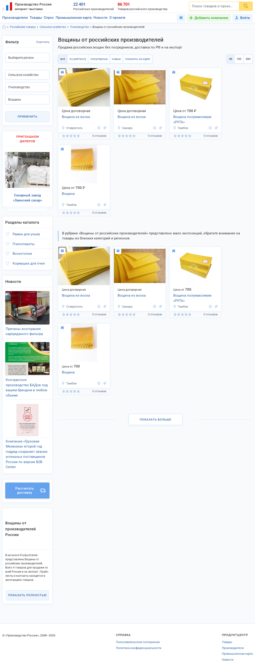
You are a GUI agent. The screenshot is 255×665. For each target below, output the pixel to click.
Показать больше (155, 419)
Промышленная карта (74, 18)
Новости (100, 18)
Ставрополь (72, 128)
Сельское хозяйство (53, 27)
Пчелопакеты (24, 242)
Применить (27, 116)
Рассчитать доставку (30, 484)
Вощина (68, 194)
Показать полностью (27, 589)
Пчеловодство (79, 27)
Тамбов (180, 128)
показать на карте (135, 59)
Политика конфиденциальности (138, 642)
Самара (124, 128)
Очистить (43, 42)
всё (62, 59)
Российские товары (23, 27)
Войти (242, 18)
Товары (36, 18)
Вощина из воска (76, 117)
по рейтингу (77, 59)
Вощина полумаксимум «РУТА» (192, 119)
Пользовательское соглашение (138, 636)
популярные (98, 59)
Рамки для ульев (26, 233)
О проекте (117, 18)
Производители (15, 18)
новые (114, 59)
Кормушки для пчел (29, 262)
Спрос (49, 18)
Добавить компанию (211, 18)
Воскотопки (22, 252)
